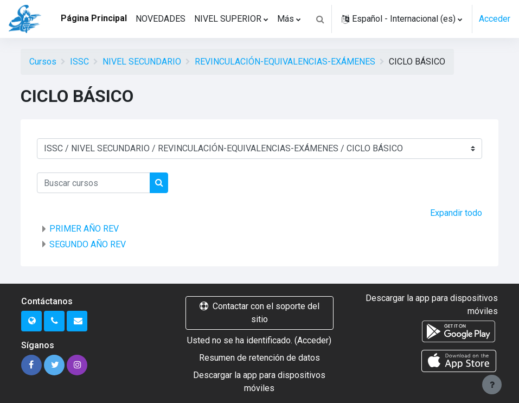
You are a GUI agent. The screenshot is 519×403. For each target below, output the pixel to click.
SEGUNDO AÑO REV (87, 244)
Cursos (42, 61)
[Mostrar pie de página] (492, 384)
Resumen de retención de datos (259, 358)
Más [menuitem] (285, 19)
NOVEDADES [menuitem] (160, 19)
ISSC (79, 61)
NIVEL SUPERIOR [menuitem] (227, 19)
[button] (320, 19)
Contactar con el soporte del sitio (259, 312)
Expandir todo (456, 213)
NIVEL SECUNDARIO (141, 61)
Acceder (494, 19)
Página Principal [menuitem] (94, 18)
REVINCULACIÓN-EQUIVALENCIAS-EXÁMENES (285, 61)
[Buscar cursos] (93, 182)
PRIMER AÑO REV (84, 228)
